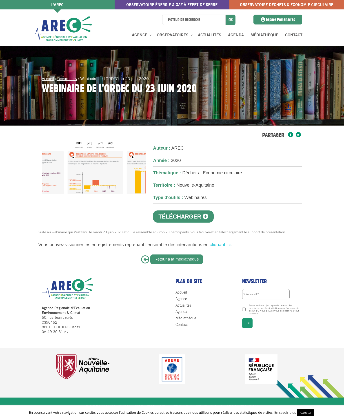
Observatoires (173, 35)
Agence (139, 35)
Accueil (48, 78)
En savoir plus (285, 412)
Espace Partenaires (278, 19)
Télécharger (183, 216)
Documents (67, 78)
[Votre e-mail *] (266, 294)
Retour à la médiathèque (177, 259)
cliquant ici (220, 244)
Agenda (236, 35)
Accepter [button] (305, 413)
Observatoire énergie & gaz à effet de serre (171, 4)
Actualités (209, 35)
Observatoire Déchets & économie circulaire (286, 4)
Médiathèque (264, 35)
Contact (293, 35)
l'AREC (57, 4)
